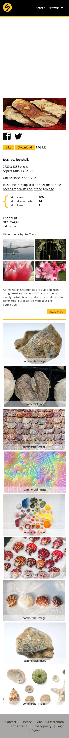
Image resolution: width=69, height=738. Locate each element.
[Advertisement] (34, 57)
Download (25, 147)
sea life (21, 189)
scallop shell (37, 185)
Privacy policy (42, 726)
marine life (53, 185)
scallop (23, 185)
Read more (56, 311)
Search (40, 8)
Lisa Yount (10, 218)
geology (48, 189)
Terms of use (18, 726)
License (27, 722)
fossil (6, 185)
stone (38, 189)
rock (30, 189)
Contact (10, 722)
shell (14, 185)
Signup (37, 730)
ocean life (9, 189)
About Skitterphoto (50, 722)
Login (60, 726)
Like (8, 147)
